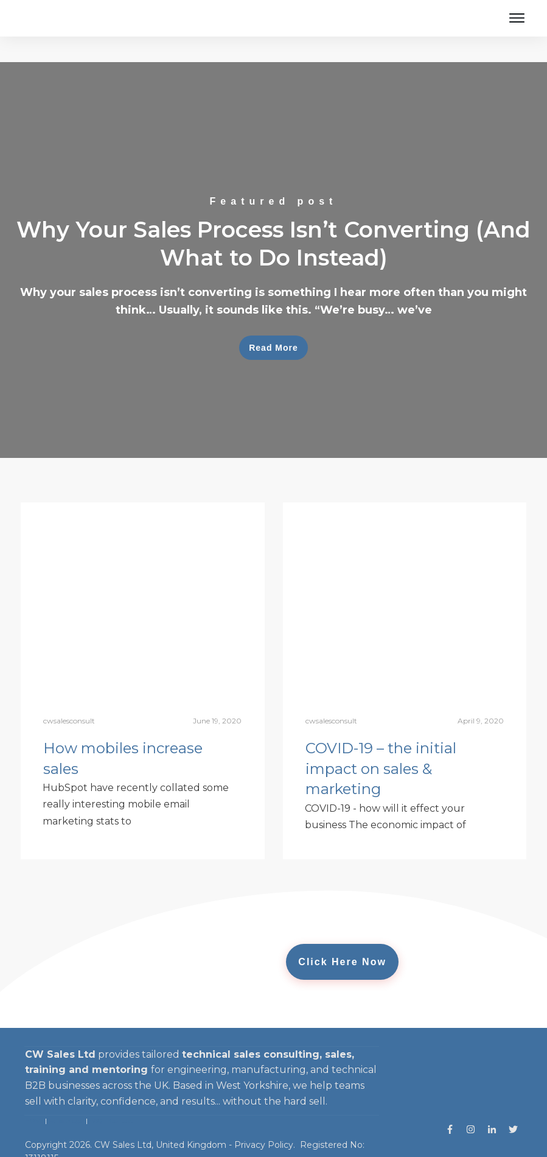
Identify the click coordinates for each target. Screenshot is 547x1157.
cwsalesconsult (69, 695)
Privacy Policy (263, 1119)
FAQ (95, 1095)
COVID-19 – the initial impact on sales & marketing (380, 743)
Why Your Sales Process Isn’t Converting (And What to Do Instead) (273, 234)
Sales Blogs (65, 1095)
